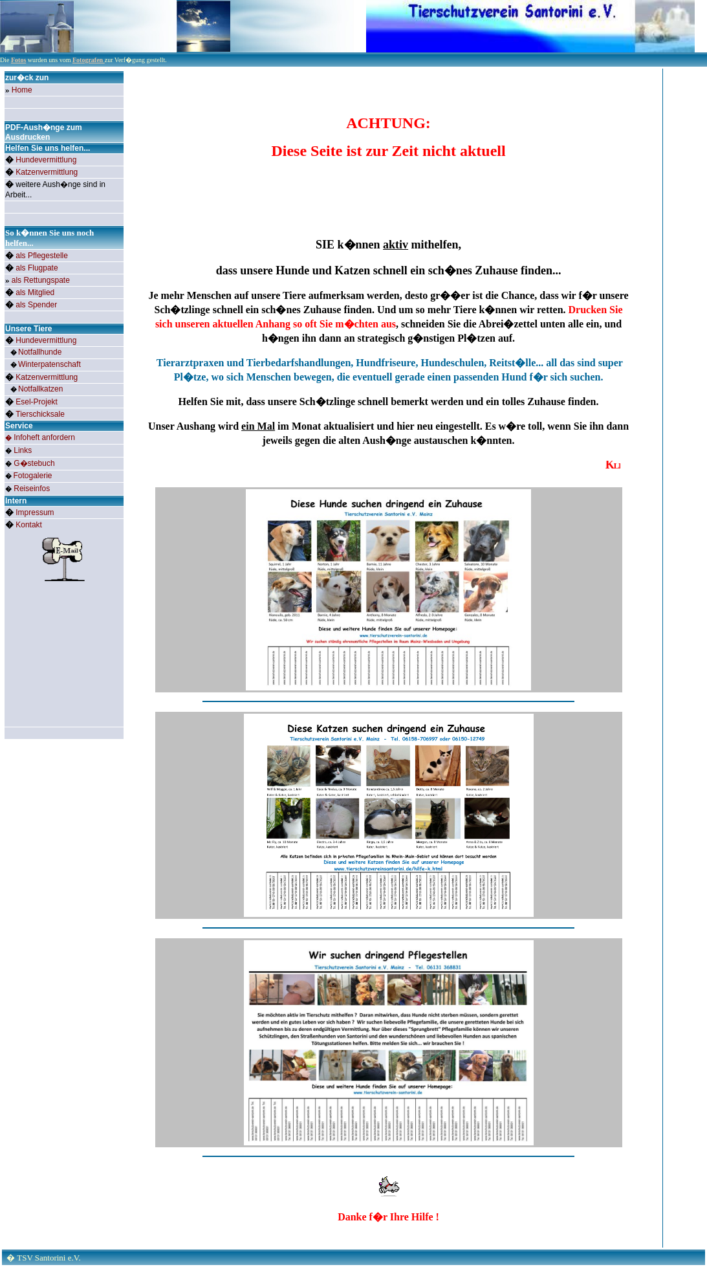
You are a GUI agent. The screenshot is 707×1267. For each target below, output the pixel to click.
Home (22, 89)
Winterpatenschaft (49, 364)
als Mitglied (35, 292)
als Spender (36, 304)
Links (23, 450)
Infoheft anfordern (44, 437)
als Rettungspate (41, 280)
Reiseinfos (32, 488)
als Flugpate (37, 267)
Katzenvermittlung (47, 172)
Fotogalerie (33, 475)
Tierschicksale (40, 414)
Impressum (35, 512)
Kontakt (29, 524)
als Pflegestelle (42, 255)
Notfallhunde (39, 352)
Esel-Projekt (37, 401)
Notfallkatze (40, 388)
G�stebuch (34, 463)
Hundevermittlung (46, 159)
